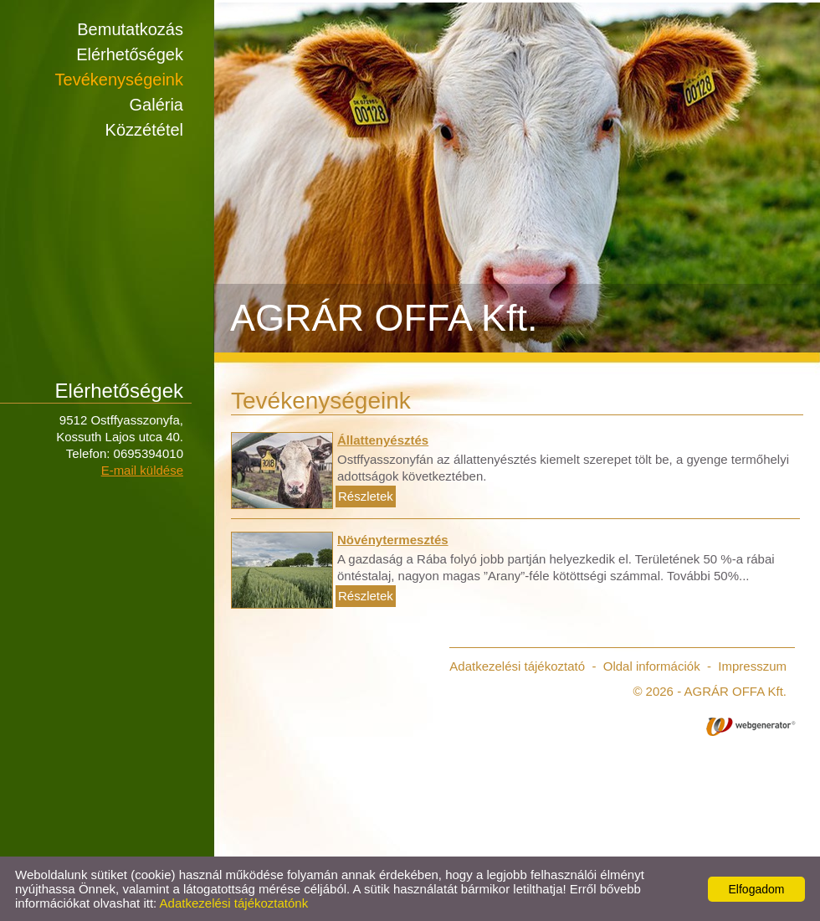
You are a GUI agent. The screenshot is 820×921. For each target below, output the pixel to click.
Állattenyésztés (382, 440)
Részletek (365, 496)
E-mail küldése (142, 470)
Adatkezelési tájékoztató (517, 666)
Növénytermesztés (392, 540)
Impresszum (752, 666)
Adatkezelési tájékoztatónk (234, 903)
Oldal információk (651, 666)
